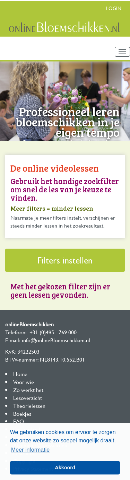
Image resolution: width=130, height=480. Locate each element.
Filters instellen (65, 260)
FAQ (18, 421)
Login (113, 8)
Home (20, 374)
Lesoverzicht (27, 398)
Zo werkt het (28, 390)
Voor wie (23, 382)
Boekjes (22, 413)
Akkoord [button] (65, 467)
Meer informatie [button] (30, 450)
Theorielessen (29, 406)
